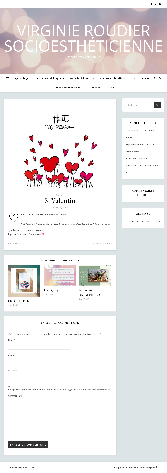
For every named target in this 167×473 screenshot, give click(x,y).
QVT (134, 78)
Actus (145, 78)
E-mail (12, 355)
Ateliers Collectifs (111, 78)
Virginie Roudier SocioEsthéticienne (83, 38)
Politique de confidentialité (125, 467)
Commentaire (15, 395)
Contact (95, 87)
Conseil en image (19, 301)
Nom (11, 340)
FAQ (111, 87)
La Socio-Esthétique (48, 78)
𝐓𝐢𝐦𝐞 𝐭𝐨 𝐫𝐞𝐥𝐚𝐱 (132, 151)
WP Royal (29, 467)
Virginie (17, 243)
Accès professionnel (68, 87)
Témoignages (53, 290)
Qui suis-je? (22, 78)
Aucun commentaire (101, 243)
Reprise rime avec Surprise (140, 144)
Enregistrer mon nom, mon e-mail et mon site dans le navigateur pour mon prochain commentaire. (60, 389)
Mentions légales (147, 467)
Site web (12, 370)
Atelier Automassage (137, 158)
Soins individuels (80, 78)
